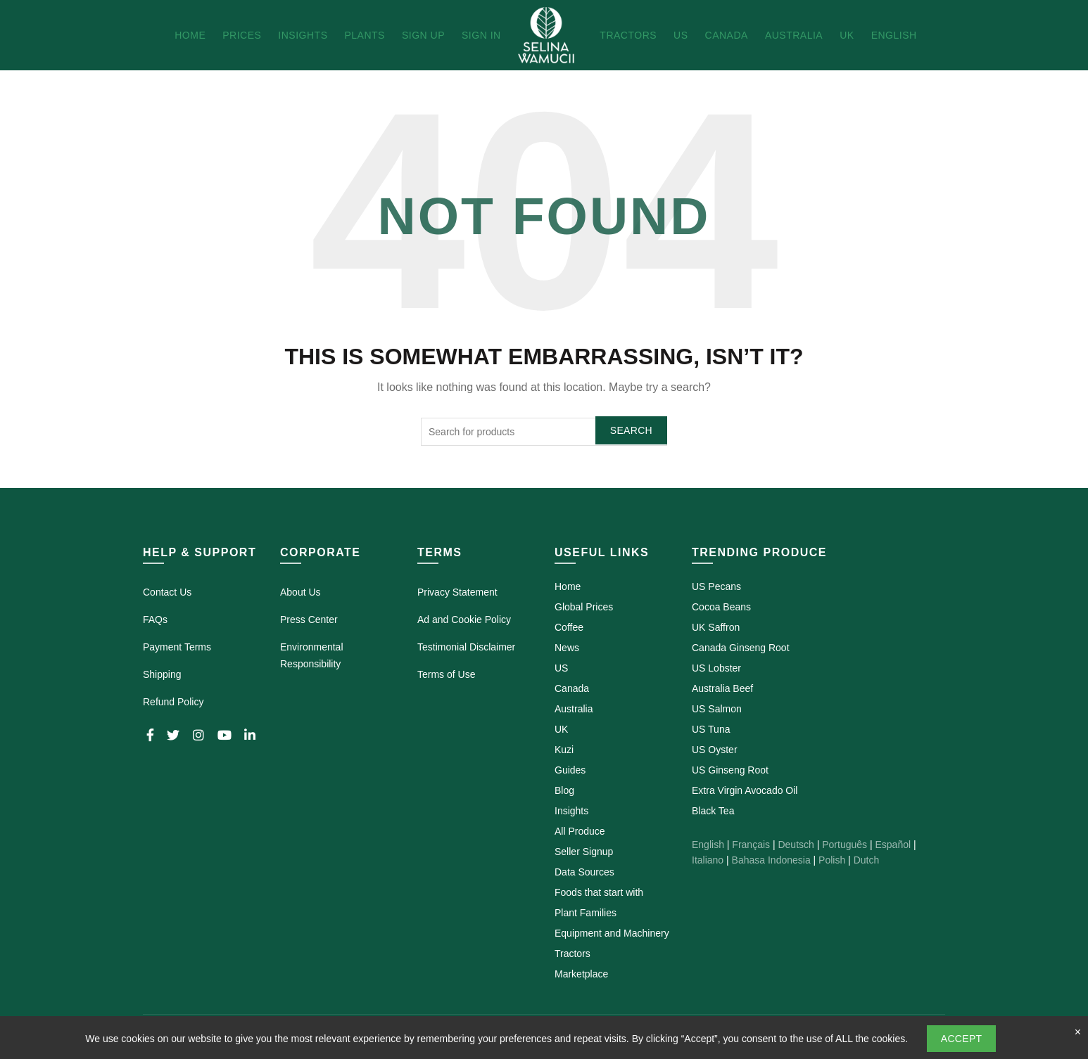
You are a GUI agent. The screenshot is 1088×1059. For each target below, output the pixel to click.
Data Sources (584, 872)
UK (847, 35)
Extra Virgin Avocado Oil (744, 790)
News (567, 647)
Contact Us (167, 592)
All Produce (580, 831)
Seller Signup (584, 851)
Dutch (867, 860)
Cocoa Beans (721, 606)
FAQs (155, 619)
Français (751, 844)
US (680, 35)
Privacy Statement (457, 592)
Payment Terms (177, 647)
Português (844, 844)
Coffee (569, 627)
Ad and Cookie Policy (464, 619)
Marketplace (581, 974)
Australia (794, 35)
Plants (364, 35)
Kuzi (564, 749)
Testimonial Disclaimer (466, 647)
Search (631, 430)
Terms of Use (446, 674)
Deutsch (796, 844)
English (894, 35)
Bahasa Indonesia (771, 860)
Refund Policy (173, 701)
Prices (241, 35)
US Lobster (716, 668)
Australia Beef (722, 688)
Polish (831, 860)
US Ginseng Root (730, 770)
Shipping (162, 674)
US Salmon (717, 708)
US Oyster (715, 749)
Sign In (481, 35)
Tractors (628, 35)
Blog (564, 790)
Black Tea (713, 810)
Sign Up (423, 35)
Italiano (707, 860)
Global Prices (584, 606)
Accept (961, 1038)
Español (893, 844)
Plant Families (585, 912)
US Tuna (711, 729)
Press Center (309, 619)
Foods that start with (599, 892)
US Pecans (716, 586)
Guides (570, 770)
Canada (726, 35)
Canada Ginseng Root (741, 647)
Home (190, 35)
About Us (300, 592)
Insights (302, 35)
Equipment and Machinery (612, 933)
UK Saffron (716, 627)
